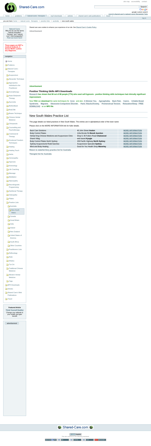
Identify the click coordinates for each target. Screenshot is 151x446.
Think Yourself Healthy (14, 310)
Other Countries (16, 245)
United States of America (16, 236)
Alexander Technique (16, 79)
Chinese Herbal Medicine (14, 118)
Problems (18, 16)
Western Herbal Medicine (14, 276)
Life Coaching (14, 169)
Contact (144, 1)
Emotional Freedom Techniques (16, 141)
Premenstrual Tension (111, 104)
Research (33, 94)
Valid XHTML (75, 440)
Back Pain (116, 101)
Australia (56, 21)
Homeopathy (13, 158)
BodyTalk (12, 110)
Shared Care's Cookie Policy (86, 27)
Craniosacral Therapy (13, 135)
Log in (144, 18)
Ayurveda (12, 102)
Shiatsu (11, 261)
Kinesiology (13, 166)
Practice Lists (45, 21)
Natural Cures (14, 29)
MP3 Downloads (56, 16)
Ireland (12, 228)
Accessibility (135, 1)
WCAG (63, 440)
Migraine (44, 104)
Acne (72, 101)
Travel (108, 16)
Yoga (11, 281)
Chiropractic (13, 123)
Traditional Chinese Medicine (16, 269)
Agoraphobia (104, 101)
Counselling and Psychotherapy (14, 129)
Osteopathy (13, 195)
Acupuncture (13, 75)
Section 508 (51, 440)
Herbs (11, 154)
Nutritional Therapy (16, 191)
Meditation (12, 177)
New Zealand (15, 231)
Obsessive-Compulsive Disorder (64, 104)
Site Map (126, 1)
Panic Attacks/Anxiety (90, 104)
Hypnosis (12, 162)
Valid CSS (88, 440)
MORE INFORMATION (132, 131)
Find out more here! (14, 38)
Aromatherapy (14, 92)
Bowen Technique (15, 113)
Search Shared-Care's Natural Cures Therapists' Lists (128, 14)
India (12, 224)
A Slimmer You (90, 101)
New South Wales (15, 211)
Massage (12, 173)
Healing (11, 147)
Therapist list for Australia (40, 154)
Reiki (11, 257)
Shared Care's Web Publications (89, 16)
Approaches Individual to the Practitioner (14, 85)
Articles (70, 16)
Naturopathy (13, 181)
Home (7, 16)
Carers (126, 101)
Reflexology (13, 253)
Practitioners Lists (15, 249)
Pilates (11, 198)
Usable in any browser (100, 440)
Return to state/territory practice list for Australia (50, 150)
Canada (13, 216)
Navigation (8, 56)
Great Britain (14, 220)
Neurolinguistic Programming (14, 186)
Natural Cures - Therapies (36, 16)
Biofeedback (13, 106)
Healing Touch (14, 150)
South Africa (14, 242)
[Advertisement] (14, 369)
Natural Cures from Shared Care (27, 7)
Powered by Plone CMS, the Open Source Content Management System (75, 434)
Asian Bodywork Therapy (14, 97)
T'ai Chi (11, 264)
